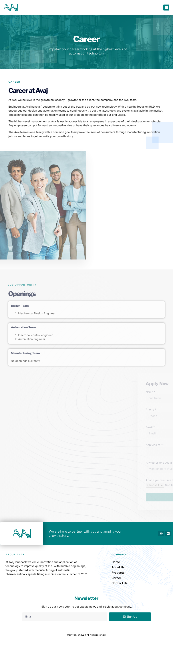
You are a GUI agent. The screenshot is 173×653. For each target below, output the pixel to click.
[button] (166, 8)
